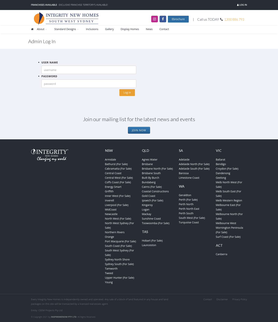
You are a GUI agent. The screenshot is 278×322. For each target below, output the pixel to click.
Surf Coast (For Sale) (228, 237)
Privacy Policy (239, 299)
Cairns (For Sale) (152, 187)
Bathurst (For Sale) (116, 164)
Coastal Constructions (155, 191)
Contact (164, 29)
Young (109, 282)
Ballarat (220, 159)
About (42, 29)
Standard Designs (66, 29)
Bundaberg (149, 182)
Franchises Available (44, 4)
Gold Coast (148, 196)
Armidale (110, 159)
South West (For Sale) (192, 218)
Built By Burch (150, 177)
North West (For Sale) (118, 218)
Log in (243, 4)
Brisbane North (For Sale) (157, 168)
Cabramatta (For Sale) (118, 168)
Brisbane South (151, 173)
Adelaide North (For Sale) (194, 164)
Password (49, 76)
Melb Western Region (229, 200)
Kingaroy (147, 205)
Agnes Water (150, 159)
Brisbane (147, 164)
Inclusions (92, 29)
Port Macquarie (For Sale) (120, 241)
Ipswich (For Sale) (152, 200)
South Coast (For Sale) (118, 246)
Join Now (139, 130)
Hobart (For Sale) (152, 240)
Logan (146, 209)
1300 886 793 (234, 19)
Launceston (149, 245)
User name (50, 62)
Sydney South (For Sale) (119, 264)
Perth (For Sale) (188, 199)
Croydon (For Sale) (227, 168)
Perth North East (189, 209)
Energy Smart (113, 187)
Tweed (109, 273)
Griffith (109, 191)
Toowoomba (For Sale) (155, 223)
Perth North (186, 204)
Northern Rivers (115, 232)
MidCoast (111, 209)
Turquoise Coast (189, 222)
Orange (109, 237)
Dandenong (223, 173)
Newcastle (111, 214)
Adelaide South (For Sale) (194, 168)
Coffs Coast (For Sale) (118, 182)
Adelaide (184, 159)
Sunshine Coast (151, 218)
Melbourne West (226, 223)
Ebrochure (178, 19)
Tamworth (111, 268)
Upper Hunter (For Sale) (119, 277)
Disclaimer (222, 299)
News (149, 29)
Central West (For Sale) (119, 177)
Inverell (109, 200)
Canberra (221, 254)
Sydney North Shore (117, 259)
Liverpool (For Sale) (116, 205)
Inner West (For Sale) (118, 196)
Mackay (146, 214)
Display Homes (130, 29)
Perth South (186, 213)
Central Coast (113, 173)
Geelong (221, 177)
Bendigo (221, 164)
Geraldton (185, 195)
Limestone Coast (189, 177)
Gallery (109, 29)
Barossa (184, 173)
